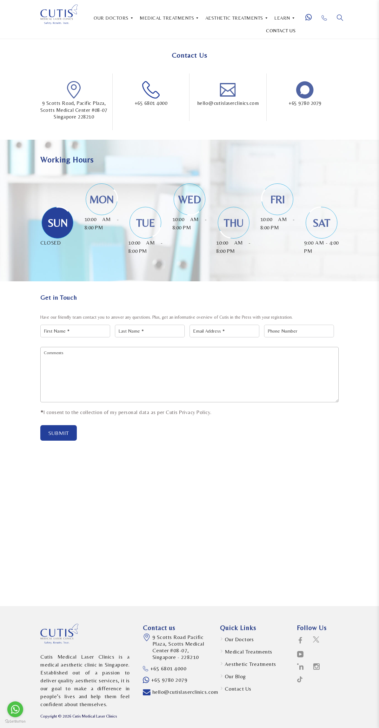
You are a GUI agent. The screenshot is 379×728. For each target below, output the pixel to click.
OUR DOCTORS (114, 17)
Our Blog (235, 676)
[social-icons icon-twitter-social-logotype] (316, 640)
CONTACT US (281, 30)
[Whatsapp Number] (311, 20)
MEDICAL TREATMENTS (170, 17)
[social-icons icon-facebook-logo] (300, 640)
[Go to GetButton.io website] (15, 721)
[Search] (339, 18)
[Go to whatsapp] (15, 709)
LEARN (285, 17)
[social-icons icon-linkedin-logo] (300, 667)
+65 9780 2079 (305, 103)
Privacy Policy (194, 412)
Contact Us (238, 689)
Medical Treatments (248, 651)
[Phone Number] (327, 20)
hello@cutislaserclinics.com (228, 103)
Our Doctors (239, 639)
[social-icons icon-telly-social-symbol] (300, 654)
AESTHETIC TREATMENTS (237, 17)
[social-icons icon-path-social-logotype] (300, 680)
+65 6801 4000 (151, 103)
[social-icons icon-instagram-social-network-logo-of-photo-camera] (316, 667)
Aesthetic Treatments (250, 664)
